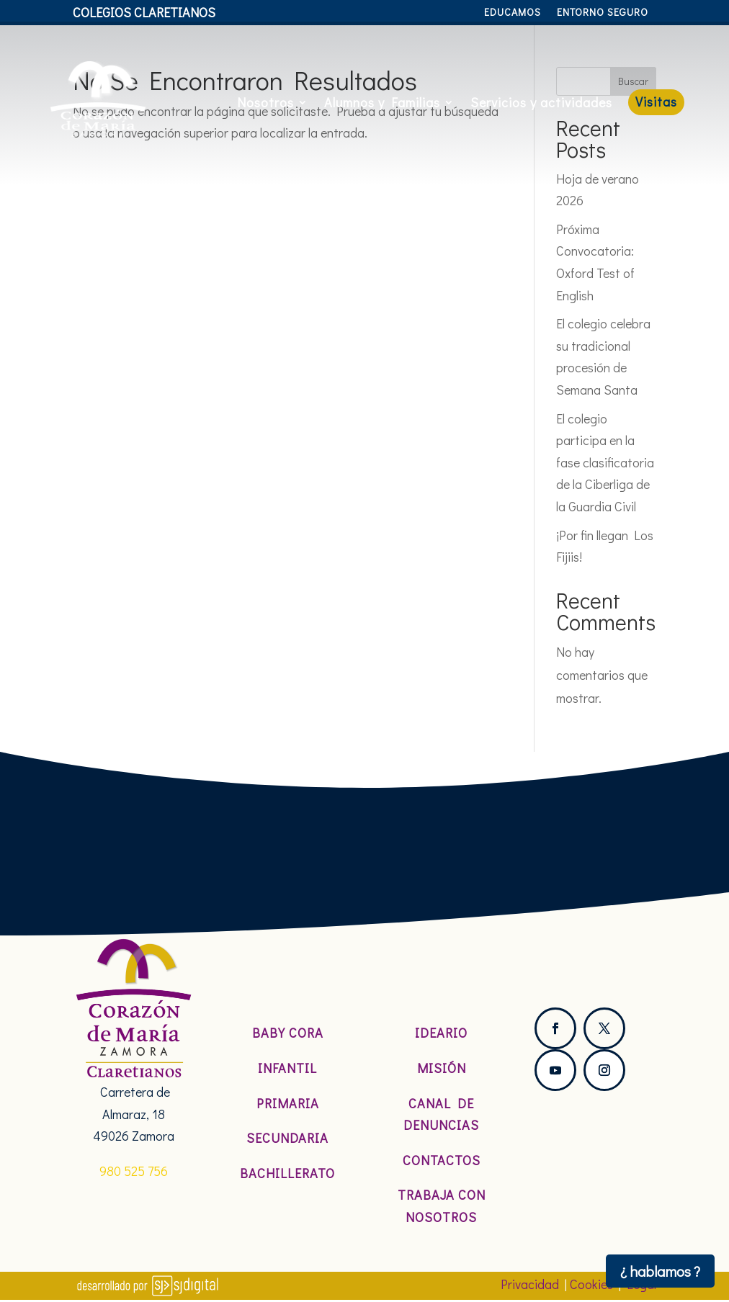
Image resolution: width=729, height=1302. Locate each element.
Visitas (656, 101)
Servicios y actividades (541, 102)
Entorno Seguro (602, 13)
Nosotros (265, 102)
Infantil (287, 1068)
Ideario (441, 1032)
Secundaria (287, 1137)
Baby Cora (287, 1032)
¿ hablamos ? (660, 1271)
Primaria (287, 1103)
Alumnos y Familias (382, 102)
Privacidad (530, 1284)
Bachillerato (287, 1173)
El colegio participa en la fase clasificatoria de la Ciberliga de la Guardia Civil (605, 462)
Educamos (512, 13)
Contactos (441, 1160)
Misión (441, 1068)
